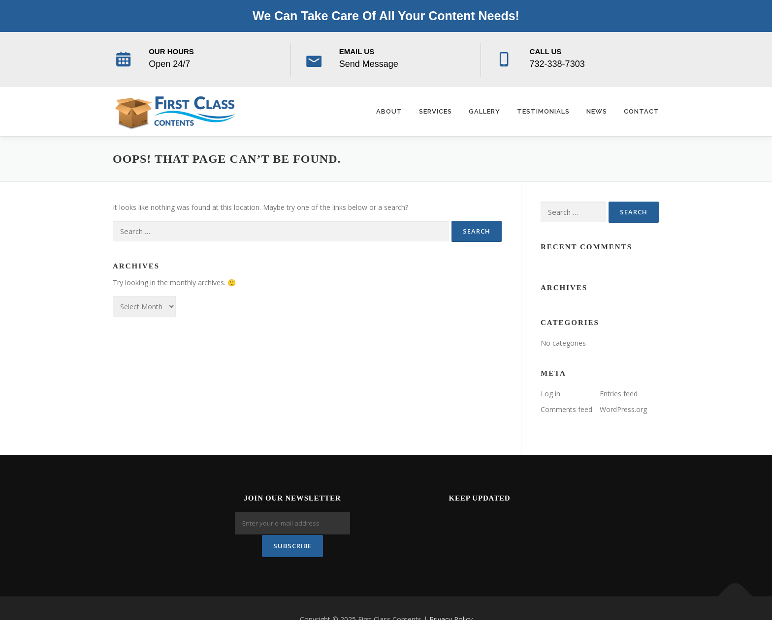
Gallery (484, 111)
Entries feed (619, 393)
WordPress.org (623, 409)
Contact (641, 111)
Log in (550, 393)
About (389, 111)
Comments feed (566, 409)
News (596, 111)
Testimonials (543, 111)
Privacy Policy (451, 596)
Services (435, 111)
